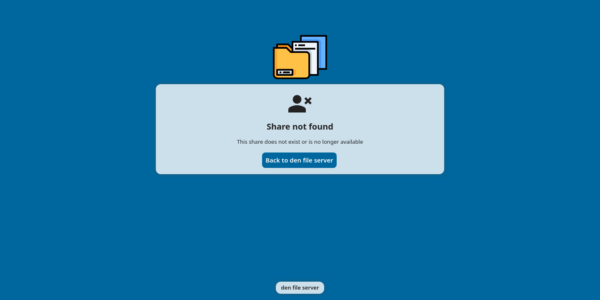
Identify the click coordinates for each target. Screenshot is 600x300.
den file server (300, 287)
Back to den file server (299, 160)
